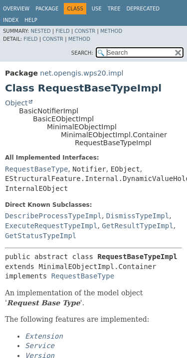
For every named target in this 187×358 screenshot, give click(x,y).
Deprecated (143, 8)
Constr (84, 31)
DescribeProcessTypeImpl (53, 216)
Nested (40, 31)
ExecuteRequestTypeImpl (51, 226)
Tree (114, 8)
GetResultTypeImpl (137, 226)
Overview (16, 8)
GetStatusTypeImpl (40, 236)
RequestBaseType (36, 169)
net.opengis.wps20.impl (81, 73)
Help (30, 20)
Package (46, 8)
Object (16, 103)
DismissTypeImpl (137, 216)
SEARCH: (82, 53)
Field (62, 31)
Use (97, 8)
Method (111, 31)
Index (10, 20)
